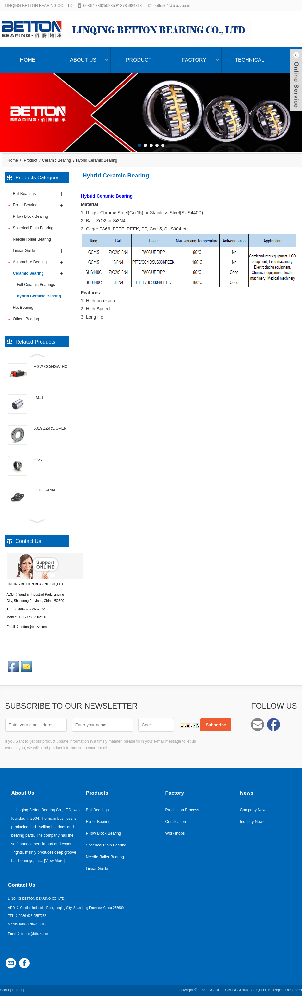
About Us (83, 60)
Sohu (4, 990)
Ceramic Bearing (56, 160)
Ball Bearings (97, 810)
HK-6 (38, 459)
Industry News (252, 821)
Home (28, 60)
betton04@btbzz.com (173, 5)
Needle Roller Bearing (105, 857)
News (247, 793)
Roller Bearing (98, 821)
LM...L (39, 397)
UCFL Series (45, 490)
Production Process (182, 810)
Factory (194, 60)
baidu (17, 990)
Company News (254, 810)
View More (54, 860)
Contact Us (21, 885)
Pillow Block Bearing (103, 833)
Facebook (273, 724)
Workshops (175, 833)
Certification (175, 821)
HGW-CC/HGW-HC (50, 366)
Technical (249, 60)
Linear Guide (97, 868)
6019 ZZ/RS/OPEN (50, 428)
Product (138, 60)
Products (97, 793)
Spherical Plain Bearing (106, 845)
